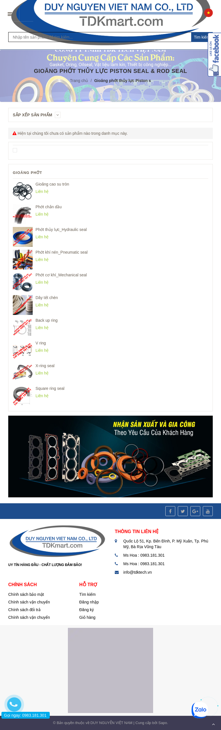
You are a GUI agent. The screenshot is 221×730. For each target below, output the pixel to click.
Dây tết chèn (47, 297)
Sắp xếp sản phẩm (37, 115)
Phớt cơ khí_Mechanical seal (61, 275)
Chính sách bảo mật (26, 594)
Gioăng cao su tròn (52, 184)
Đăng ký (86, 609)
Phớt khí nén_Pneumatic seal (61, 252)
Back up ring (47, 320)
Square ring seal (50, 388)
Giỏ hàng (87, 617)
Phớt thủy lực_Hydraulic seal (61, 229)
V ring (41, 343)
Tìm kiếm (87, 594)
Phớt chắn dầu (49, 207)
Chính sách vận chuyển (29, 602)
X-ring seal (45, 365)
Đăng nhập (89, 602)
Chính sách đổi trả (24, 609)
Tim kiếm (202, 37)
